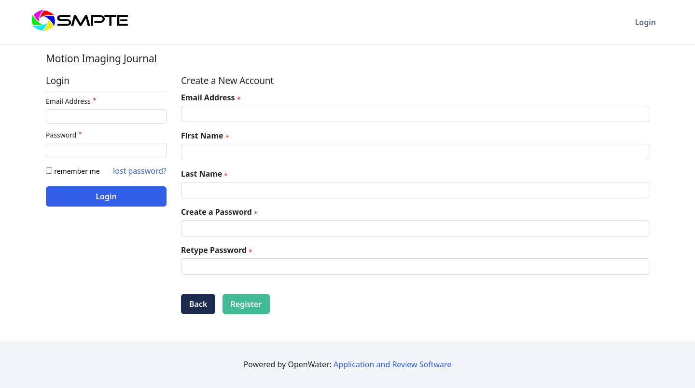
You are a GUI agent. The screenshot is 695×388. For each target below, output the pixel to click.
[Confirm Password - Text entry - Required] (415, 266)
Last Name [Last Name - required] (205, 173)
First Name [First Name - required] (206, 135)
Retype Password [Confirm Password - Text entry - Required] (217, 250)
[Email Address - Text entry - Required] (106, 116)
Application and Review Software (392, 364)
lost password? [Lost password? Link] (140, 171)
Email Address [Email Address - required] (212, 97)
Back (198, 304)
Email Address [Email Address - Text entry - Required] (72, 101)
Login (645, 22)
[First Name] (415, 152)
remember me (76, 171)
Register (246, 304)
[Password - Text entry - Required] (106, 150)
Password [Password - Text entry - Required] (65, 134)
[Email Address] (415, 114)
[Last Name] (415, 190)
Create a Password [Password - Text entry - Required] (220, 212)
